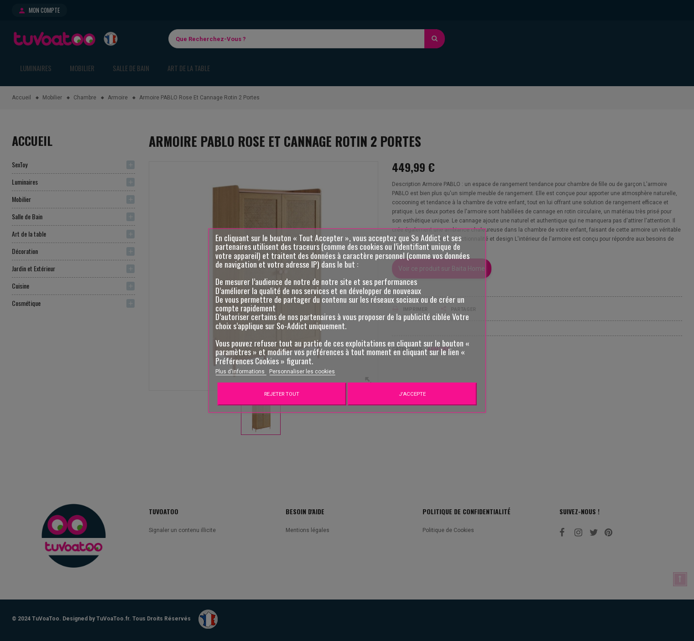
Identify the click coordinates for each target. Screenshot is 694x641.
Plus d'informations (240, 371)
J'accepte (412, 394)
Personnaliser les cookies (302, 371)
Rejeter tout (281, 394)
